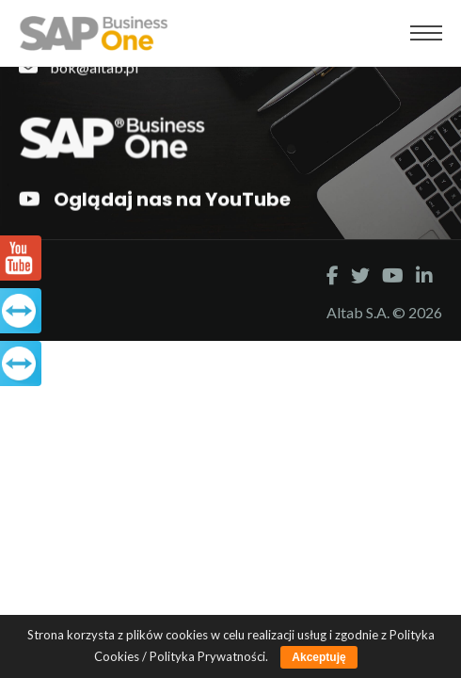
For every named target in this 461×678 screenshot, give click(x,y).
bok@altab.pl (78, 66)
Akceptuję (318, 657)
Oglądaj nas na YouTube (155, 199)
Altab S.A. (359, 312)
